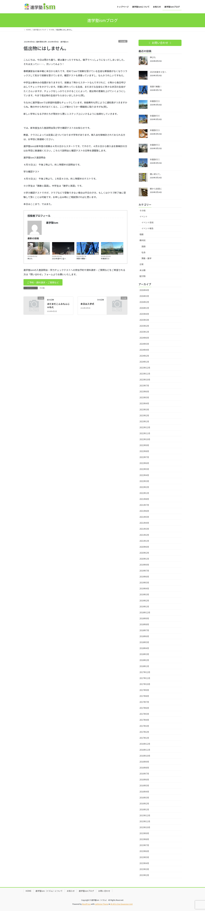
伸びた (30, 258)
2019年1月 (144, 606)
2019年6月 (144, 576)
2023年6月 (144, 391)
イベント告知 (147, 222)
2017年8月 (144, 696)
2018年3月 (144, 654)
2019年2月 (144, 600)
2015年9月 (144, 833)
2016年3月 (144, 797)
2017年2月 (144, 731)
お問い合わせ (104, 890)
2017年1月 (144, 737)
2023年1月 (144, 421)
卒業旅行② (155, 144)
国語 (143, 246)
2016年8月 (144, 767)
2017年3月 (144, 725)
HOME (28, 890)
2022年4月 (144, 475)
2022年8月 (144, 451)
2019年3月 (144, 594)
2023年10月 (145, 379)
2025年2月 (144, 325)
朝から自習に (156, 188)
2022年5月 (144, 469)
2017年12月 (145, 672)
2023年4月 (144, 403)
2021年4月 (144, 522)
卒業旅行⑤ (105, 258)
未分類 (120, 254)
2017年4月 (144, 719)
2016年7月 (144, 773)
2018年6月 (144, 636)
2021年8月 (144, 499)
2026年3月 (144, 296)
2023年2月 (144, 415)
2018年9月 (144, 618)
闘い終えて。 (156, 174)
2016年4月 (144, 791)
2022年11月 (145, 433)
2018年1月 (144, 666)
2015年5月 (144, 857)
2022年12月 (145, 427)
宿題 (142, 234)
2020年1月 (144, 558)
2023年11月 (145, 373)
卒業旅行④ (155, 115)
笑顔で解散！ (81, 258)
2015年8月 (144, 839)
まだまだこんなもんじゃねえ (58, 305)
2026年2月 (144, 302)
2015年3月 (144, 869)
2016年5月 (144, 785)
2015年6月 (144, 851)
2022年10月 (145, 439)
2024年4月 (144, 349)
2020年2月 (144, 552)
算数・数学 (146, 258)
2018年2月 (144, 660)
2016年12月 (145, 743)
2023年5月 (144, 397)
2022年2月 (144, 487)
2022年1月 (144, 493)
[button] (42, 282)
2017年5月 (144, 713)
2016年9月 (144, 761)
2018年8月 (144, 624)
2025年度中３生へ (59, 258)
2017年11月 (145, 678)
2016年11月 (145, 749)
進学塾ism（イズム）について (49, 890)
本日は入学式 (87, 304)
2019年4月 (144, 588)
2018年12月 (145, 612)
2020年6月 (144, 546)
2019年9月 (144, 564)
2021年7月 (144, 505)
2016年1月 (144, 809)
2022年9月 (144, 445)
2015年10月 (145, 827)
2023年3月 (144, 409)
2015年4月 (144, 863)
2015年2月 (144, 875)
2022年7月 (144, 457)
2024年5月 (144, 343)
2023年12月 (145, 367)
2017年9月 (144, 690)
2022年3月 (144, 481)
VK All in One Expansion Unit (121, 904)
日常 (47, 254)
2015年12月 (145, 815)
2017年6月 (144, 707)
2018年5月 (144, 642)
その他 (123, 41)
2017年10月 (145, 684)
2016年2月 (144, 803)
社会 (143, 252)
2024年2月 (144, 355)
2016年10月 (145, 755)
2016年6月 (144, 779)
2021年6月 (144, 510)
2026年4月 (144, 290)
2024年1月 (144, 361)
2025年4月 (144, 313)
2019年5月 (144, 582)
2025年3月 (144, 319)
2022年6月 (144, 463)
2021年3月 (144, 528)
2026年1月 (144, 308)
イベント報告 (147, 228)
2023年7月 (144, 385)
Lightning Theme (101, 904)
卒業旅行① (155, 159)
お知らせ (71, 890)
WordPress (86, 904)
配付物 (142, 276)
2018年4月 (144, 648)
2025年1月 (144, 331)
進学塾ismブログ (86, 890)
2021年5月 (144, 516)
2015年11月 (145, 821)
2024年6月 (144, 337)
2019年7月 (144, 570)
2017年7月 (144, 702)
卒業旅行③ (155, 130)
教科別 (142, 240)
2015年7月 (144, 845)
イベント (143, 216)
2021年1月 (144, 540)
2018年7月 (144, 630)
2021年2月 (144, 534)
